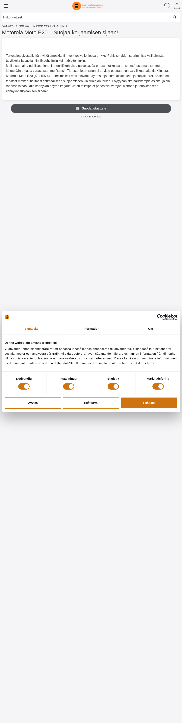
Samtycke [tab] (31, 328)
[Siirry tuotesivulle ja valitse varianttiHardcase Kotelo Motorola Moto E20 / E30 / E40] (91, 281)
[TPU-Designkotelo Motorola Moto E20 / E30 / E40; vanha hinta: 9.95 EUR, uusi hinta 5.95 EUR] (19, 497)
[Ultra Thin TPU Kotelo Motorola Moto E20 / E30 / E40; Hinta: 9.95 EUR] (54, 241)
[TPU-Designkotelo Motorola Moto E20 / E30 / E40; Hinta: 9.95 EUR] (163, 412)
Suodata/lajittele (91, 108)
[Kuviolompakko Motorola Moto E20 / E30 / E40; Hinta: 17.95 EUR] (126, 241)
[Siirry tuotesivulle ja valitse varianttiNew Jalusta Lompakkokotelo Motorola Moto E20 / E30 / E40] (19, 196)
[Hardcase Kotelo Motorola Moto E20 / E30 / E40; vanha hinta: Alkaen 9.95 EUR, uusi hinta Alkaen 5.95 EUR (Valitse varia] (91, 241)
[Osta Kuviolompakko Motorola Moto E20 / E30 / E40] (127, 281)
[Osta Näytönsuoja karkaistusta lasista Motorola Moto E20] (91, 196)
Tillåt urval (91, 402)
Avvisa (33, 402)
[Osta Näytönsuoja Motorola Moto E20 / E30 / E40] (127, 196)
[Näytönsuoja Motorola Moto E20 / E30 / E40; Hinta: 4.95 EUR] (126, 156)
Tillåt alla (149, 402)
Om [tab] (150, 328)
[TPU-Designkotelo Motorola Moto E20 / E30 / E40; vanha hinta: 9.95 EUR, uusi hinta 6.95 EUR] (126, 412)
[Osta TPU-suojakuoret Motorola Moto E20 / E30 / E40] (19, 281)
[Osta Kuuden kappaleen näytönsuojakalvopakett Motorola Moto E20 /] (163, 199)
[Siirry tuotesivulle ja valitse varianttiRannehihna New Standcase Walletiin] (55, 196)
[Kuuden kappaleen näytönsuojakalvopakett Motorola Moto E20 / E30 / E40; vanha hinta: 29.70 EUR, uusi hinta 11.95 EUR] (163, 157)
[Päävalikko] (6, 6)
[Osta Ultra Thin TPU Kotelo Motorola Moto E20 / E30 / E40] (55, 281)
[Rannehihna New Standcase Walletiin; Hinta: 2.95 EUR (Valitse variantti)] (54, 156)
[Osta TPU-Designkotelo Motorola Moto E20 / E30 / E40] (127, 452)
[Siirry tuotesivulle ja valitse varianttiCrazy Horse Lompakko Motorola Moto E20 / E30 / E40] (91, 710)
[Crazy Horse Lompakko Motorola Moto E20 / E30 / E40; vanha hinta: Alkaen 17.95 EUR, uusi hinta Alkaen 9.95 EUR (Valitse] (91, 669)
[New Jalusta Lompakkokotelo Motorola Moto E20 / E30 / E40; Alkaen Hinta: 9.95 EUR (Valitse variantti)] (19, 156)
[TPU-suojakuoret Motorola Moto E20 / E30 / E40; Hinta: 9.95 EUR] (19, 241)
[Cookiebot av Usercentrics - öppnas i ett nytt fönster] (160, 317)
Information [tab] (91, 328)
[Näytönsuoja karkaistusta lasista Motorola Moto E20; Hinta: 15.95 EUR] (91, 156)
